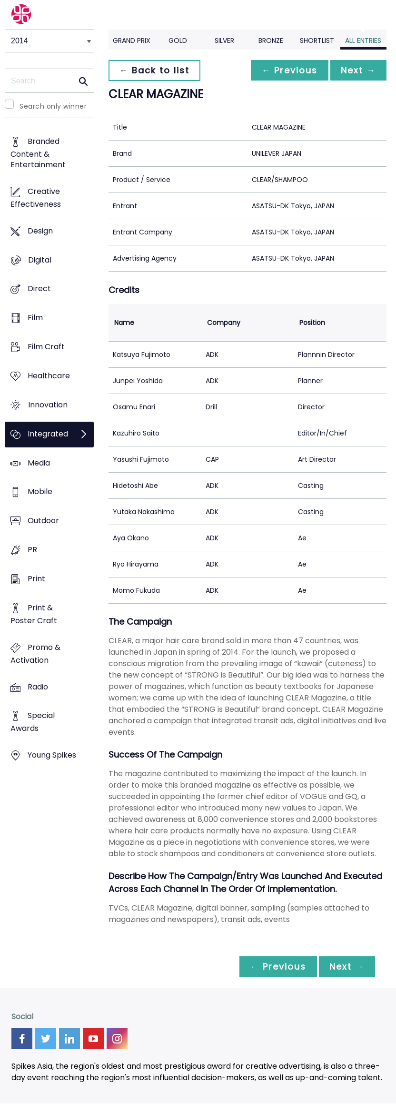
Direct (39, 289)
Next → (357, 70)
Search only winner (53, 106)
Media (39, 462)
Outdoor (43, 521)
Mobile (40, 491)
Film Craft (46, 346)
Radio (38, 686)
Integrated (48, 433)
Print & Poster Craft (33, 614)
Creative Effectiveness (35, 198)
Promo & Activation (35, 654)
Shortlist (317, 40)
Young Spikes (52, 755)
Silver (224, 40)
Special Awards (32, 722)
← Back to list (155, 70)
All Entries (363, 40)
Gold (177, 40)
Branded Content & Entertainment (38, 153)
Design (40, 230)
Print (36, 578)
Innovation (48, 404)
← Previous (287, 70)
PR (32, 550)
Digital (39, 259)
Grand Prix (131, 40)
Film (35, 318)
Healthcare (49, 375)
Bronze (270, 40)
